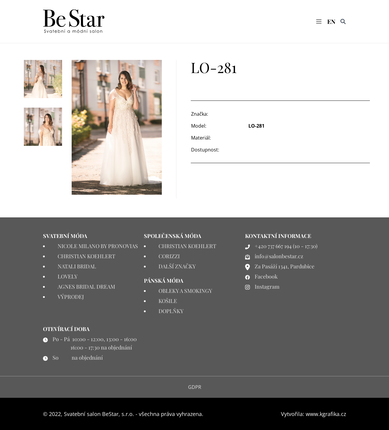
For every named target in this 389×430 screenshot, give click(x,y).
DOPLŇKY (171, 311)
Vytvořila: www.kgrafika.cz (313, 413)
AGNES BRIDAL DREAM (86, 286)
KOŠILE (168, 300)
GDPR (194, 387)
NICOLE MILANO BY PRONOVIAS (98, 246)
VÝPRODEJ (71, 296)
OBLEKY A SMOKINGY (185, 290)
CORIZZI (169, 256)
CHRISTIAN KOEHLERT (86, 256)
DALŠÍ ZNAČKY (177, 266)
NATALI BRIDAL (77, 266)
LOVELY (68, 276)
